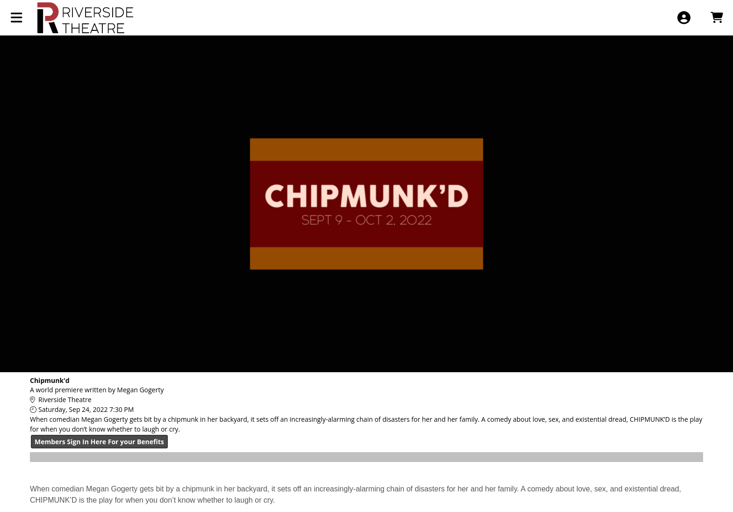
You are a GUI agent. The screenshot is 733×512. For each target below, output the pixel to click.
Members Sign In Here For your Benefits (99, 441)
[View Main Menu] (16, 17)
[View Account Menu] (683, 17)
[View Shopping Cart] (716, 17)
